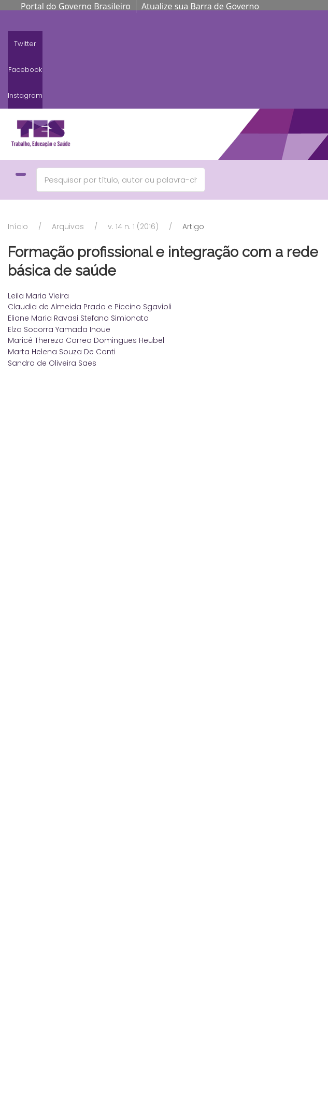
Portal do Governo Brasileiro (76, 6)
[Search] (120, 180)
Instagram (25, 95)
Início (18, 226)
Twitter (25, 44)
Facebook (25, 69)
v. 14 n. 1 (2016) (133, 226)
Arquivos (68, 226)
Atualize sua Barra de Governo (200, 6)
